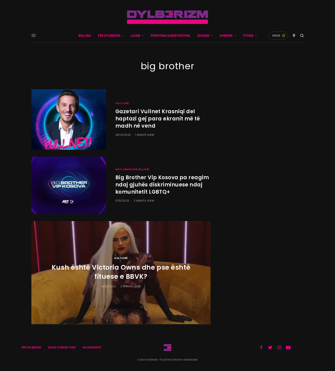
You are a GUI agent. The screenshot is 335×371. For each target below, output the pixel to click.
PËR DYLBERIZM (31, 347)
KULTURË (122, 103)
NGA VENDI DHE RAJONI (132, 169)
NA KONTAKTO (92, 347)
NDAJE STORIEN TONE (62, 347)
